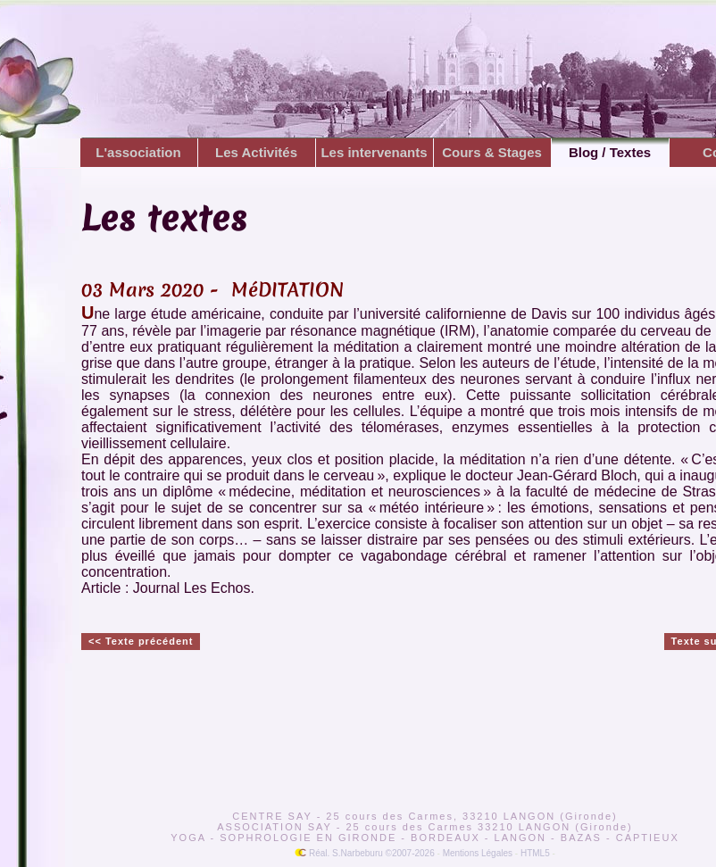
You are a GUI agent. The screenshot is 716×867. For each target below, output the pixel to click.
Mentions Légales (477, 853)
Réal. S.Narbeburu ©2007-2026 (365, 853)
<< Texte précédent (140, 641)
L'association (138, 152)
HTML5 (535, 853)
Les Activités (257, 152)
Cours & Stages (493, 152)
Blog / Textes (610, 152)
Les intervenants (374, 152)
